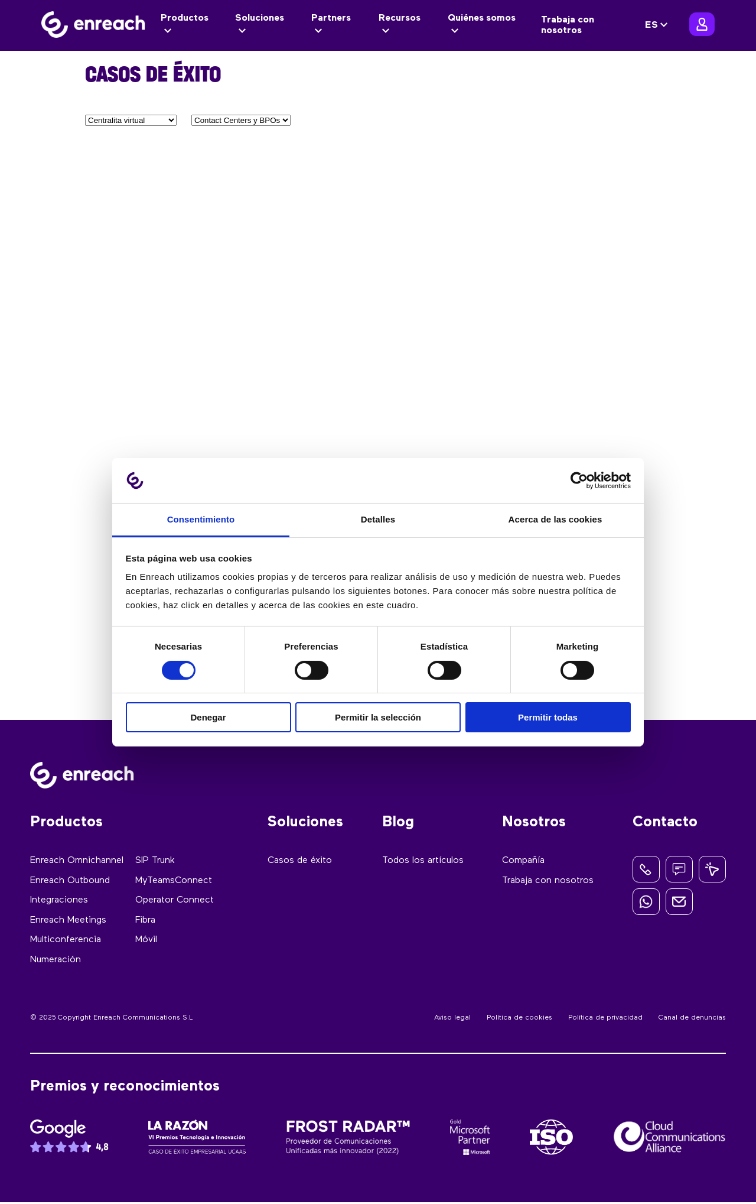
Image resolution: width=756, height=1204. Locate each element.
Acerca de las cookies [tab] (555, 519)
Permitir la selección (378, 717)
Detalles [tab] (378, 519)
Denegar (208, 717)
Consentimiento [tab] (201, 519)
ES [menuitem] (651, 25)
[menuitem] (658, 25)
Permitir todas (548, 717)
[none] (658, 25)
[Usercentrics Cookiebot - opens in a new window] (579, 480)
